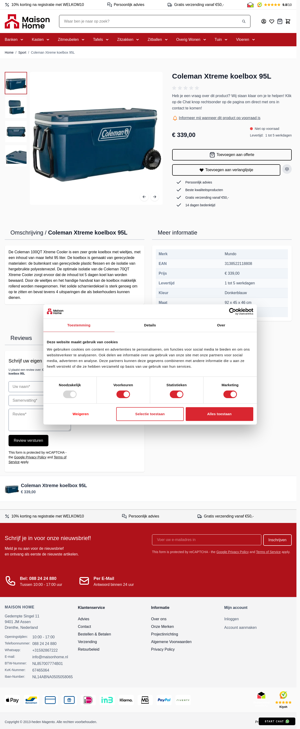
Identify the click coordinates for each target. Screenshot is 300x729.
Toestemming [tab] (79, 325)
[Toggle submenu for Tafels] (101, 39)
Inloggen (231, 619)
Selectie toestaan (150, 414)
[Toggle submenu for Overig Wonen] (191, 39)
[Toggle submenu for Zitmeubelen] (71, 39)
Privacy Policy (163, 649)
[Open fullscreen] (96, 138)
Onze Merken (162, 627)
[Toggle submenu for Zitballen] (158, 39)
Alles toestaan (219, 414)
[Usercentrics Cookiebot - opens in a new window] (232, 311)
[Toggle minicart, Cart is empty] (288, 21)
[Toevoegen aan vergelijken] (287, 169)
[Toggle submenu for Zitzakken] (128, 39)
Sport (22, 52)
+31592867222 (45, 650)
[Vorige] (144, 197)
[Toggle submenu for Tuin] (222, 39)
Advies (83, 619)
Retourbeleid (89, 649)
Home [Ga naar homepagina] (9, 52)
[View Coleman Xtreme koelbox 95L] (16, 83)
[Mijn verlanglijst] (272, 21)
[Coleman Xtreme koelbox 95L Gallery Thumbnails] (16, 119)
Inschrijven (277, 540)
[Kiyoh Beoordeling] (274, 4)
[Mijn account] (264, 21)
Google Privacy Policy (30, 457)
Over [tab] (221, 325)
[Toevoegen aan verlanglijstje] (226, 170)
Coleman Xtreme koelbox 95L (53, 52)
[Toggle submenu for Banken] (14, 39)
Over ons (158, 619)
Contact (84, 627)
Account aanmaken (240, 628)
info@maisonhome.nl (50, 657)
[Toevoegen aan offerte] (232, 154)
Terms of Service (268, 552)
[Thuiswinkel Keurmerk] (250, 4)
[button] (186, 88)
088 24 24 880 (44, 644)
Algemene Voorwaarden (171, 642)
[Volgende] (154, 197)
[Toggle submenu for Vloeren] (246, 39)
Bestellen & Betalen (94, 634)
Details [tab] (150, 325)
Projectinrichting (164, 634)
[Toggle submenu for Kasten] (41, 39)
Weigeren (81, 414)
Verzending (87, 642)
